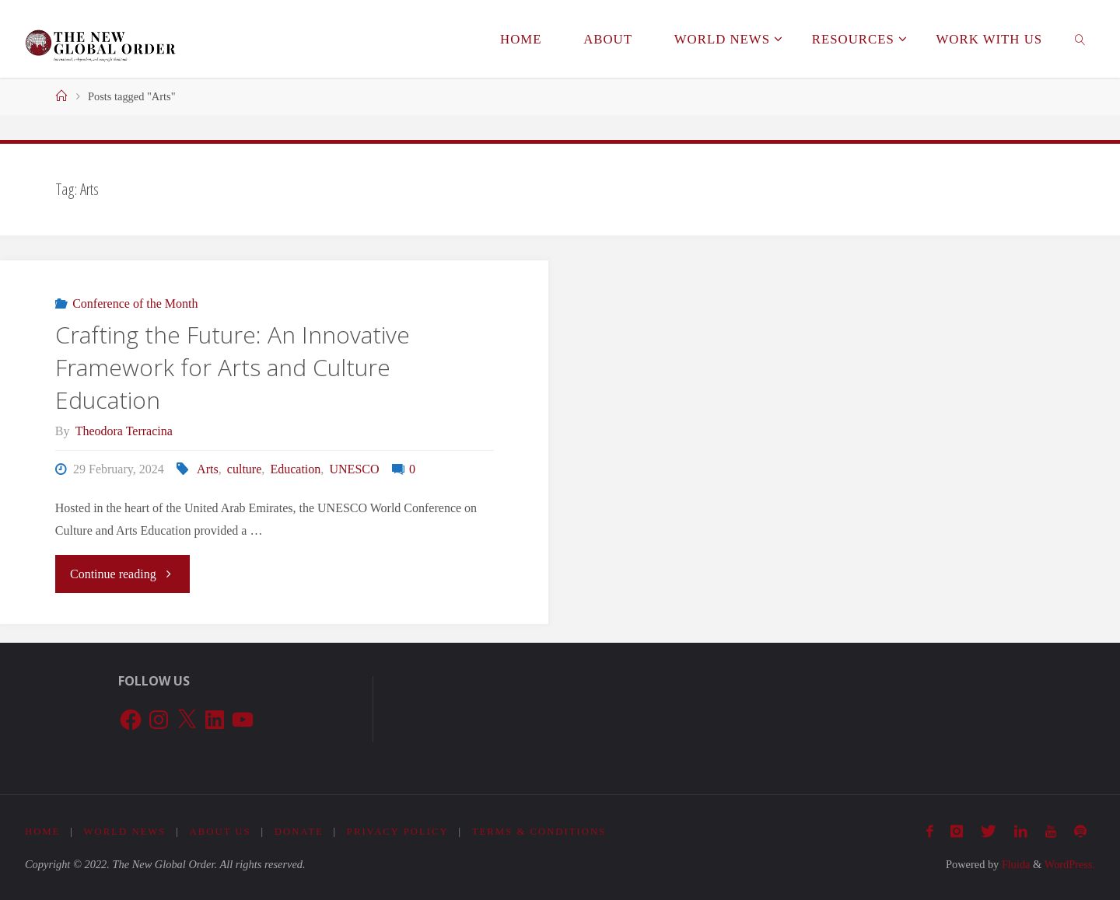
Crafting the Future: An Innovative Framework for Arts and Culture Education (232, 367)
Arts (208, 469)
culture (244, 469)
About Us (220, 831)
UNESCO (355, 469)
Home (43, 831)
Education (295, 469)
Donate (299, 831)
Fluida (1014, 864)
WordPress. (1069, 864)
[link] (1080, 39)
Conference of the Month (135, 303)
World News (125, 831)
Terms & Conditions (541, 831)
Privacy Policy (399, 831)
